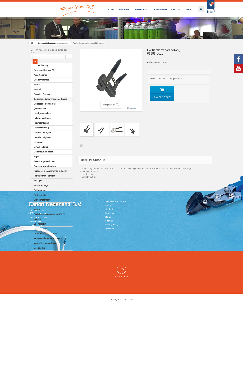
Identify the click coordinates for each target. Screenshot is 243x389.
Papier (37, 164)
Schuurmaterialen (42, 207)
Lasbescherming (41, 135)
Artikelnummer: (154, 62)
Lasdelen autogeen (42, 140)
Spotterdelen (40, 231)
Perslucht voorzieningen (45, 174)
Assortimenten (40, 82)
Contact (189, 9)
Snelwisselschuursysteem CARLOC (49, 222)
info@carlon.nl (35, 307)
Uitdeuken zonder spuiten (45, 241)
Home (111, 9)
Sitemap (109, 302)
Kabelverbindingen (42, 126)
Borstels (38, 97)
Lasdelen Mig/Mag (42, 145)
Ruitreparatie (40, 202)
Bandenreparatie (41, 87)
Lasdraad (38, 150)
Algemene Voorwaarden (116, 283)
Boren (37, 92)
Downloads (140, 9)
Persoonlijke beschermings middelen (50, 178)
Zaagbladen (39, 255)
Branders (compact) (43, 102)
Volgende (81, 145)
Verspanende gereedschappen (48, 246)
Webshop (124, 9)
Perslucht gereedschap (44, 169)
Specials (37, 227)
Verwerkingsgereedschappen (47, 251)
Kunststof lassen (41, 130)
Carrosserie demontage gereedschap (45, 114)
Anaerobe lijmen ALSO (44, 78)
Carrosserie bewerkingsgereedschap (50, 106)
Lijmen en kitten (41, 154)
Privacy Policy (111, 306)
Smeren (37, 217)
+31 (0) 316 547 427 (38, 298)
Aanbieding (39, 73)
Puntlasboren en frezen (44, 183)
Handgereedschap (42, 121)
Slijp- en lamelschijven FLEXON (48, 212)
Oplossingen (159, 9)
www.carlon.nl (35, 303)
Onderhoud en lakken (43, 159)
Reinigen (38, 188)
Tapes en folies (41, 236)
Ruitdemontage (41, 193)
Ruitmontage (40, 198)
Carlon (175, 9)
